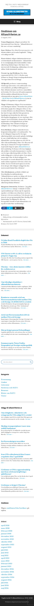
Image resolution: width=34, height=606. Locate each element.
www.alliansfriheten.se (18, 98)
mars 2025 (5, 561)
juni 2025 (5, 553)
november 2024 (7, 572)
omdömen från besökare (16, 508)
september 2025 (7, 545)
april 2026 (5, 525)
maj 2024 (4, 588)
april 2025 (5, 558)
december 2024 (7, 569)
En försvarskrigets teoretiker (13, 441)
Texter (3, 396)
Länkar (4, 382)
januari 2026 (6, 534)
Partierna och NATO (9, 388)
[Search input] (16, 362)
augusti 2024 (6, 580)
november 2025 (7, 539)
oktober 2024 (6, 574)
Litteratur (5, 385)
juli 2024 (4, 583)
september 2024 (7, 577)
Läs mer (28, 419)
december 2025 (7, 536)
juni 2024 (5, 585)
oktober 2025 (6, 542)
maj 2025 (4, 555)
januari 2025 (6, 566)
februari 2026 (6, 531)
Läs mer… (25, 246)
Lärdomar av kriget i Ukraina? (13, 485)
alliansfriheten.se (24, 147)
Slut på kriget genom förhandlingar (15, 330)
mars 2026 (5, 528)
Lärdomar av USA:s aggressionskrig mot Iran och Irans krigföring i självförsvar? (15, 472)
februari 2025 (6, 564)
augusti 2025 (6, 547)
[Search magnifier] (30, 362)
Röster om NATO (8, 393)
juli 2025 (4, 550)
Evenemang (6, 379)
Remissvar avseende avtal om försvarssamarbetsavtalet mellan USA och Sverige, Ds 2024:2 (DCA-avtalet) (16, 299)
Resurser (6, 215)
